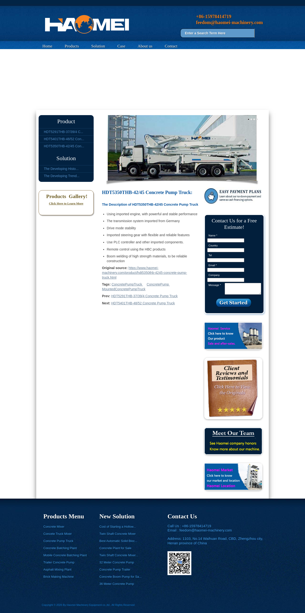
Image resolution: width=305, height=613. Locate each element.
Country (213, 245)
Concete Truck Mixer (57, 534)
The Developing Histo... (61, 169)
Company (214, 275)
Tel (210, 255)
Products (72, 46)
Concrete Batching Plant (60, 548)
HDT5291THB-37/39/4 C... (63, 132)
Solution (98, 46)
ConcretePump (158, 284)
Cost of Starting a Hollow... (117, 526)
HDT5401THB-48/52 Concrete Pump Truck (143, 303)
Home (47, 46)
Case (121, 46)
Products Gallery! (66, 196)
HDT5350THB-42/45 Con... (64, 146)
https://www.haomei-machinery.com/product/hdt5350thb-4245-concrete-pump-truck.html (144, 272)
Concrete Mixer (53, 526)
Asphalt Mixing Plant (57, 569)
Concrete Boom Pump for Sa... (120, 576)
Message (214, 285)
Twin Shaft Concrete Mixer (117, 534)
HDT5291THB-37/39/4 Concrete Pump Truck (144, 296)
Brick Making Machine (58, 576)
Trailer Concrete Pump (58, 562)
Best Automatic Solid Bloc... (118, 541)
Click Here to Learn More (66, 203)
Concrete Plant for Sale (115, 548)
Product (66, 121)
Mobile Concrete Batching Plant (65, 555)
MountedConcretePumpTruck (123, 289)
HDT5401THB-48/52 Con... (64, 139)
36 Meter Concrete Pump (116, 584)
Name (212, 235)
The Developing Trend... (61, 176)
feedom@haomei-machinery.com (205, 530)
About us (145, 46)
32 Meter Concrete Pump (116, 562)
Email (212, 265)
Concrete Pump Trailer (114, 569)
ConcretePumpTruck (127, 284)
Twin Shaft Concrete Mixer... (118, 555)
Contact (171, 46)
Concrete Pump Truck (84, 104)
